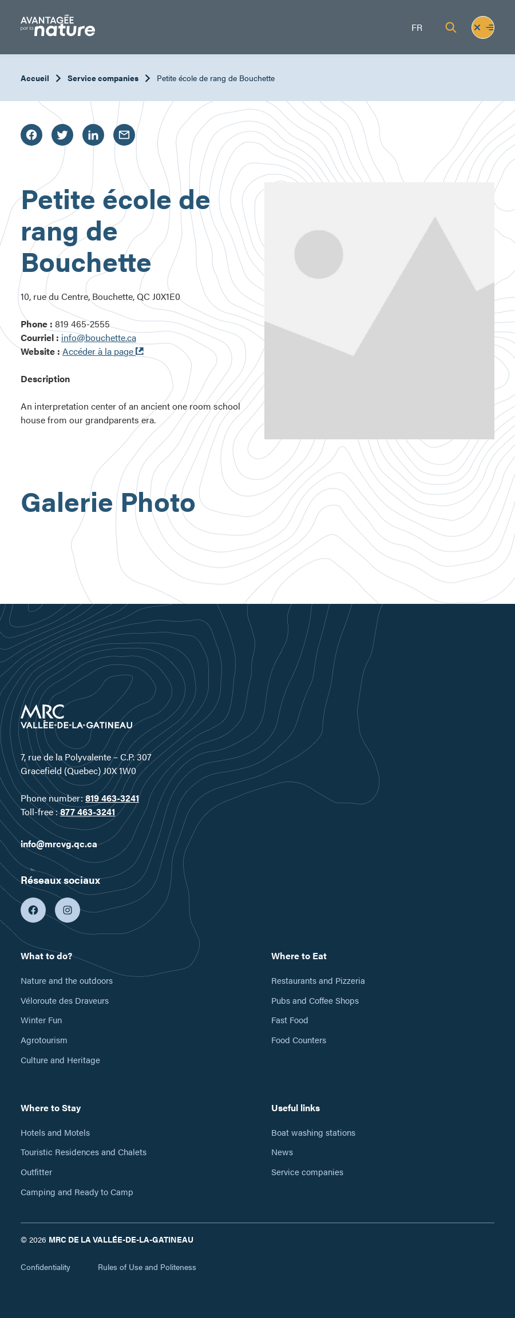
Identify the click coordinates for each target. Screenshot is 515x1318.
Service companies (103, 78)
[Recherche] (450, 27)
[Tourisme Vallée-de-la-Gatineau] (58, 27)
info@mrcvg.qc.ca (59, 843)
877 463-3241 (87, 811)
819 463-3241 (112, 797)
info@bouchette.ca (98, 337)
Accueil (35, 78)
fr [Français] (416, 27)
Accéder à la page (103, 351)
